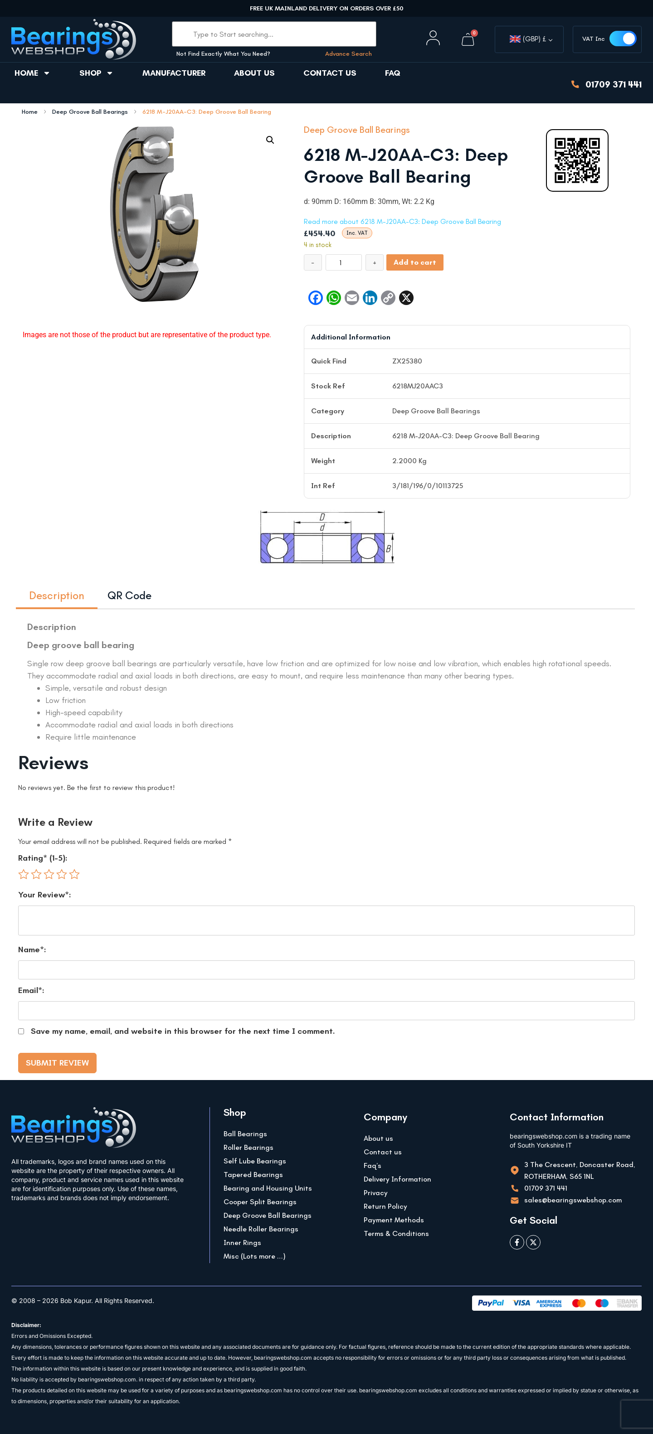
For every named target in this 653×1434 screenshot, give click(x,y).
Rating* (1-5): (43, 858)
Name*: (32, 949)
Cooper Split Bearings (260, 1201)
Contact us (329, 73)
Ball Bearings (245, 1133)
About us (254, 73)
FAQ (392, 73)
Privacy (376, 1192)
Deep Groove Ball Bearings (90, 112)
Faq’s (372, 1165)
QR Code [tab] (129, 595)
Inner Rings (242, 1242)
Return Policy (385, 1206)
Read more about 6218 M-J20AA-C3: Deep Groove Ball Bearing (402, 221)
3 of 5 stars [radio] (49, 874)
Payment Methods (394, 1220)
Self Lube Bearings (255, 1161)
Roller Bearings (248, 1147)
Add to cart (415, 262)
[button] (270, 140)
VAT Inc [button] (593, 39)
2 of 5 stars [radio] (36, 874)
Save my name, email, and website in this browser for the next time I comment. (183, 1031)
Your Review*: (44, 895)
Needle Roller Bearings (261, 1229)
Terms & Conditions (396, 1233)
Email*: (31, 990)
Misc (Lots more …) (255, 1256)
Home (33, 73)
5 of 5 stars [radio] (74, 874)
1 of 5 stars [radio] (23, 874)
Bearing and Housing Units (268, 1188)
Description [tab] (56, 595)
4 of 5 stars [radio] (61, 874)
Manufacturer (173, 73)
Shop (96, 73)
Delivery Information (397, 1179)
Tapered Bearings (253, 1174)
